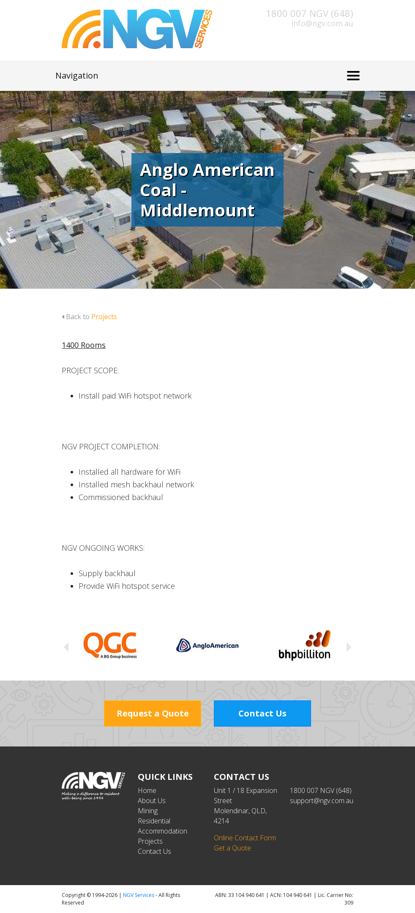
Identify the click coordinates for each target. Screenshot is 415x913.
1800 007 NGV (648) (309, 13)
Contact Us (262, 713)
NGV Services (138, 895)
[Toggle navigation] (353, 75)
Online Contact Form (245, 837)
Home (147, 790)
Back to (89, 316)
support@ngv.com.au (321, 800)
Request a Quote (153, 713)
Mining (148, 810)
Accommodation (162, 831)
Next (349, 646)
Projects (150, 841)
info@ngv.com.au (322, 23)
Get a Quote (232, 848)
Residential (154, 821)
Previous (66, 646)
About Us (152, 800)
